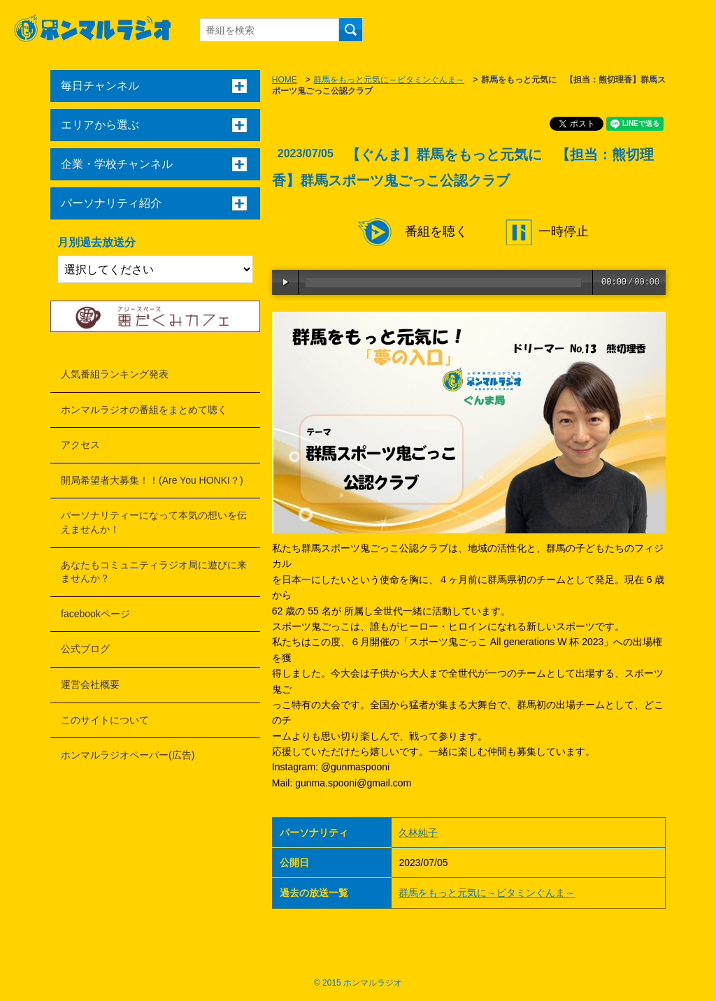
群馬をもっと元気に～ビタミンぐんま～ (388, 80)
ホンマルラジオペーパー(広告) (127, 755)
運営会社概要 (90, 684)
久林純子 (418, 832)
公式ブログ (85, 648)
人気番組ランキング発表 (115, 374)
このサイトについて (105, 720)
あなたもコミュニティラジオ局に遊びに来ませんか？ (154, 571)
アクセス (80, 444)
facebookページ (95, 613)
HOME (284, 80)
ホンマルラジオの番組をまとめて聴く (144, 409)
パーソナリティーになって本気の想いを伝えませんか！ (154, 522)
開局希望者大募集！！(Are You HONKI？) (152, 480)
